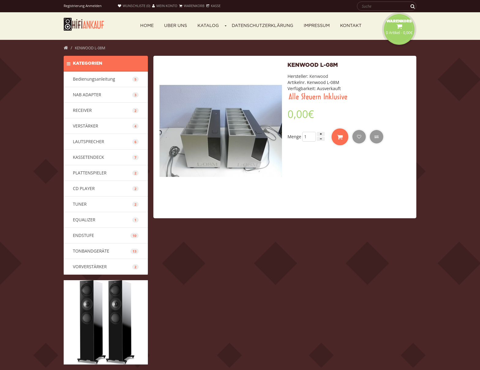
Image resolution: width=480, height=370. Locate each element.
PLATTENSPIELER (106, 173)
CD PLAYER (106, 188)
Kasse (213, 5)
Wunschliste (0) (134, 5)
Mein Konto (164, 5)
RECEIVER (106, 110)
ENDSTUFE (106, 235)
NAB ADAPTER (106, 94)
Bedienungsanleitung (106, 79)
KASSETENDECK (106, 157)
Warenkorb (191, 5)
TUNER (106, 204)
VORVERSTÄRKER (106, 266)
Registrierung (74, 5)
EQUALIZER (106, 220)
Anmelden (93, 5)
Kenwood (318, 76)
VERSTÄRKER (106, 126)
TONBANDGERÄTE (106, 251)
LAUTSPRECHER (106, 141)
